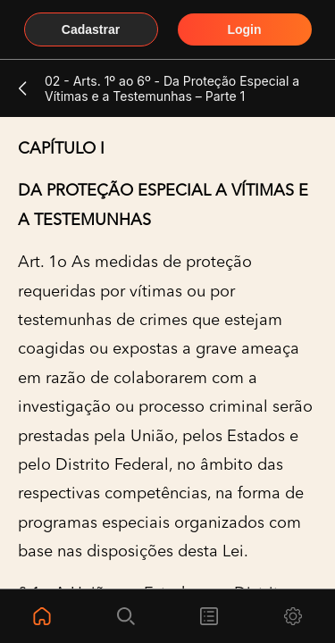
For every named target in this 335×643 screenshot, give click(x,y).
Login (244, 29)
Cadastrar (91, 29)
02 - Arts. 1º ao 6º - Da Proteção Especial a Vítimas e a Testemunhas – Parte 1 (172, 88)
